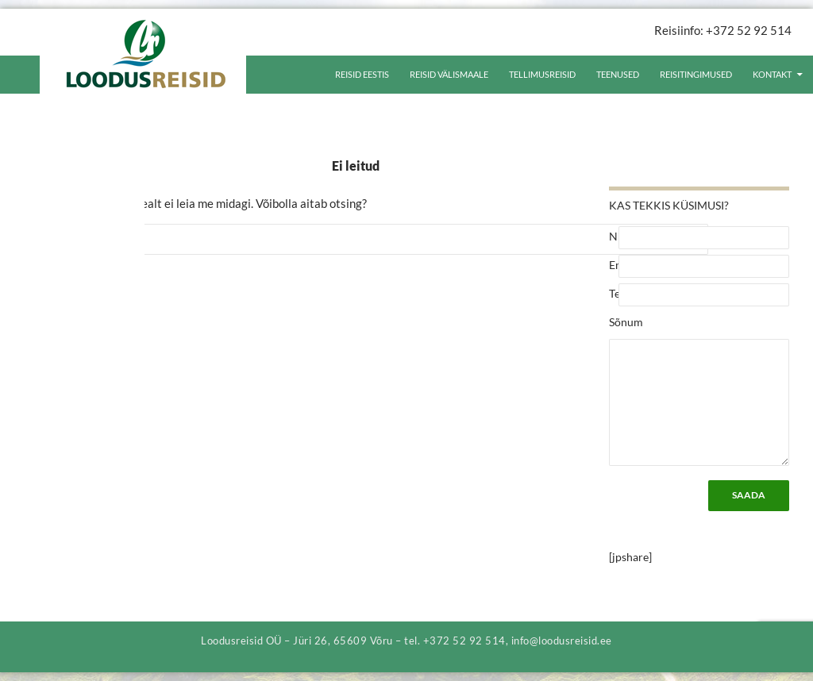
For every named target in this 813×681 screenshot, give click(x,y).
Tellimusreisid (542, 74)
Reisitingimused (696, 74)
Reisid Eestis (362, 74)
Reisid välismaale (449, 74)
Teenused (617, 74)
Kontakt (772, 74)
